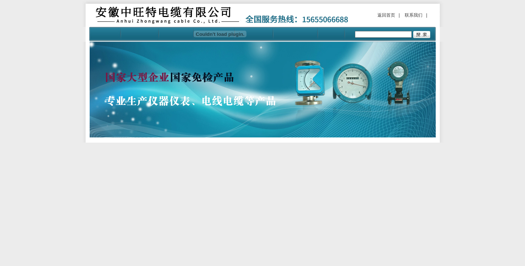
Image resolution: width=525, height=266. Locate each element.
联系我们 (413, 15)
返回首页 (386, 15)
